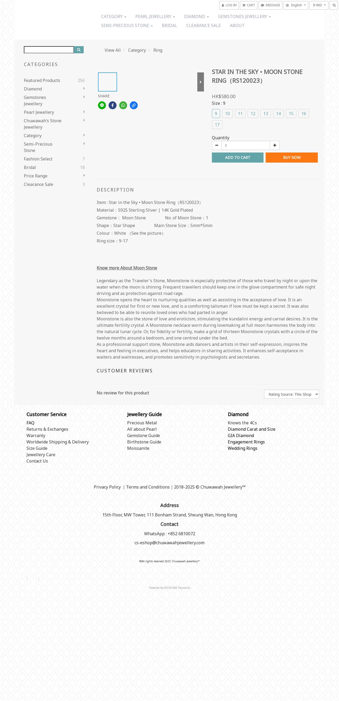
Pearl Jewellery (155, 16)
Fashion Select (38, 159)
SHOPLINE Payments (177, 588)
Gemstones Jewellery (244, 16)
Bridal (169, 25)
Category (113, 16)
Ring (157, 50)
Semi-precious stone (127, 25)
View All (113, 50)
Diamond (196, 16)
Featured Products (42, 80)
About (237, 25)
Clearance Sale (203, 25)
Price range (35, 176)
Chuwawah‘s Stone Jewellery (42, 124)
